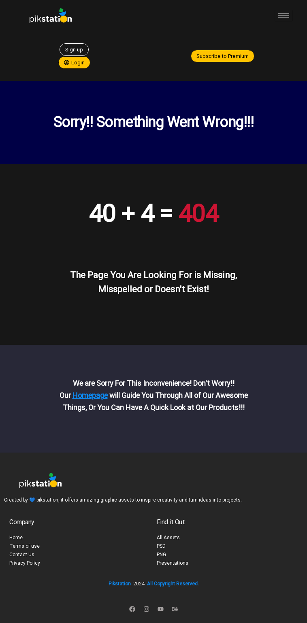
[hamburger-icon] (284, 15)
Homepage (90, 395)
